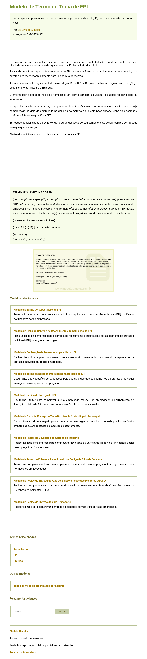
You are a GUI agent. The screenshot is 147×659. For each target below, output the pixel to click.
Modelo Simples (19, 631)
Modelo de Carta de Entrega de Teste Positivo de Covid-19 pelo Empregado (57, 416)
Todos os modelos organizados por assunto (39, 585)
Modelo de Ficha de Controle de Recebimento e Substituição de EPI (53, 331)
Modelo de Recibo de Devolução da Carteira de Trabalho (46, 437)
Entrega (18, 560)
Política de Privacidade (23, 652)
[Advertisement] (73, 50)
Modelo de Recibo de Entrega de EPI (35, 395)
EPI (16, 555)
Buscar (62, 611)
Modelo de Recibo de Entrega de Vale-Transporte (42, 502)
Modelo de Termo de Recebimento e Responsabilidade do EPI (49, 373)
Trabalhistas (21, 549)
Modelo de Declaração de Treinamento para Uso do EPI (46, 352)
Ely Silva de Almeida (29, 29)
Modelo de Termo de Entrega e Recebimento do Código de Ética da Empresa (58, 459)
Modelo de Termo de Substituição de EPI (37, 309)
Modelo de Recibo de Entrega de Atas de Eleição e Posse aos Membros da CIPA (60, 480)
